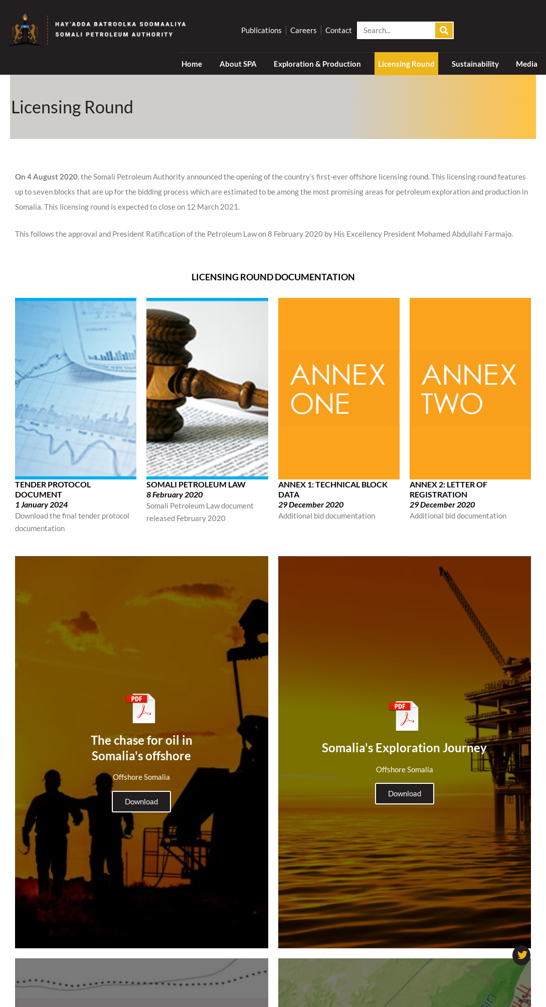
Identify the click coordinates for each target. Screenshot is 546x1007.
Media (526, 63)
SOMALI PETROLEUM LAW (196, 484)
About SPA (238, 63)
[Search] (444, 30)
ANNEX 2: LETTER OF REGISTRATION (448, 489)
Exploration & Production (317, 63)
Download (141, 792)
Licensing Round (406, 63)
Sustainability (475, 63)
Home (191, 63)
